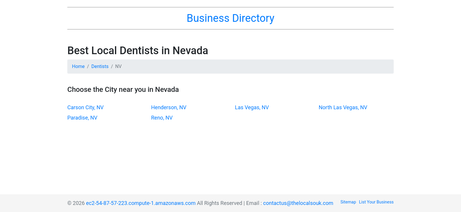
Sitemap (348, 202)
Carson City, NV (85, 107)
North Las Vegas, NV (343, 107)
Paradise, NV (82, 118)
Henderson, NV (168, 107)
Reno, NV (162, 118)
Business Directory (230, 18)
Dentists (100, 66)
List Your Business (376, 202)
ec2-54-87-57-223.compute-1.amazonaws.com (141, 203)
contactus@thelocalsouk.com (298, 203)
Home (78, 66)
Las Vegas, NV (252, 107)
